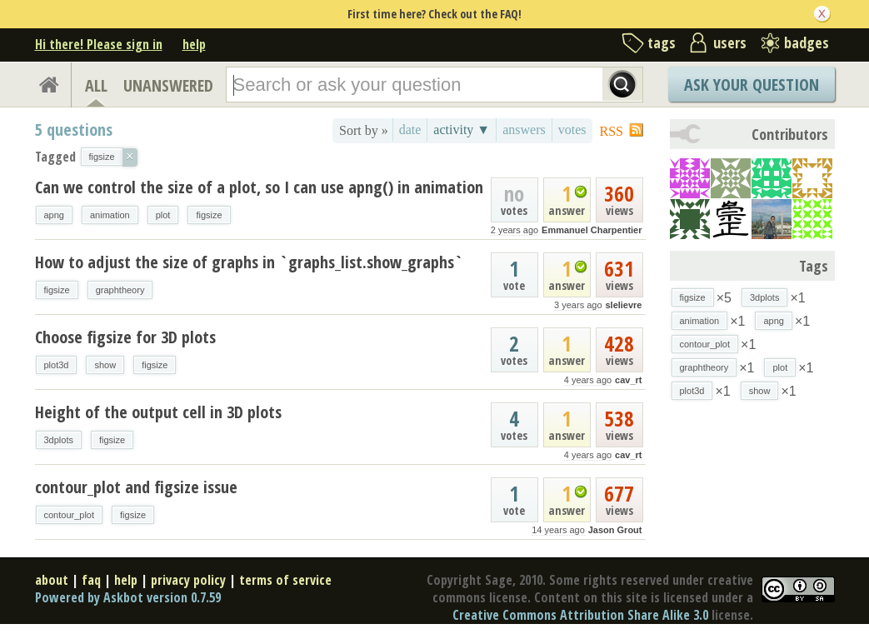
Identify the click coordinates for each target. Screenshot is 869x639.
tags (661, 42)
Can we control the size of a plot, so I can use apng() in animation (259, 187)
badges (806, 42)
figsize (209, 215)
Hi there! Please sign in (98, 44)
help (194, 44)
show (105, 365)
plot (163, 215)
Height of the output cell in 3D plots (158, 412)
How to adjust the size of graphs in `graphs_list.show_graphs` (249, 262)
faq (91, 580)
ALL (96, 85)
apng (54, 215)
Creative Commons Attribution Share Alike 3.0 (580, 615)
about (51, 580)
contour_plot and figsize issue (136, 487)
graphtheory (120, 290)
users (730, 42)
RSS (611, 131)
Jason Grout (615, 530)
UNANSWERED (168, 85)
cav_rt (628, 380)
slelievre (623, 305)
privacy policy (188, 580)
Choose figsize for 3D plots (125, 337)
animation (110, 215)
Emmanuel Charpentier (592, 230)
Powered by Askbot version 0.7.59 (128, 597)
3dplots (58, 440)
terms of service (285, 580)
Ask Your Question (751, 84)
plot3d (56, 365)
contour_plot (69, 515)
